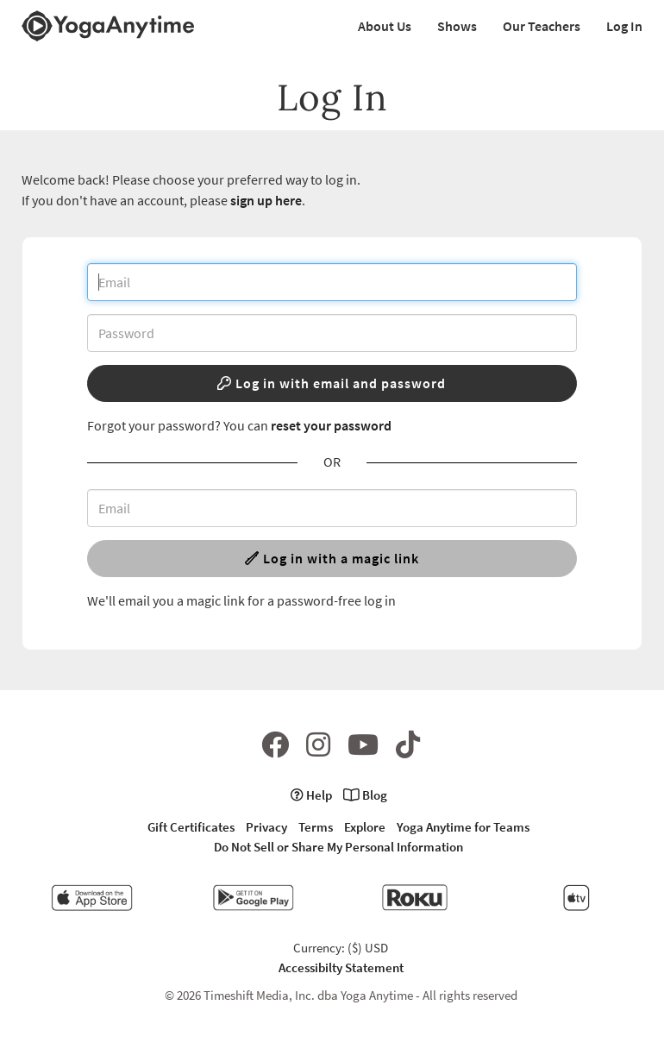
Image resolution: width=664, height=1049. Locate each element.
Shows (457, 26)
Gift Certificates (191, 827)
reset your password (331, 425)
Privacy (266, 827)
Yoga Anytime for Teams (463, 827)
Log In (624, 26)
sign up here (266, 200)
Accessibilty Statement (341, 967)
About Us (384, 26)
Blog (365, 795)
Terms (315, 827)
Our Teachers (541, 26)
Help (311, 795)
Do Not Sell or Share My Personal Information (338, 847)
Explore (364, 827)
